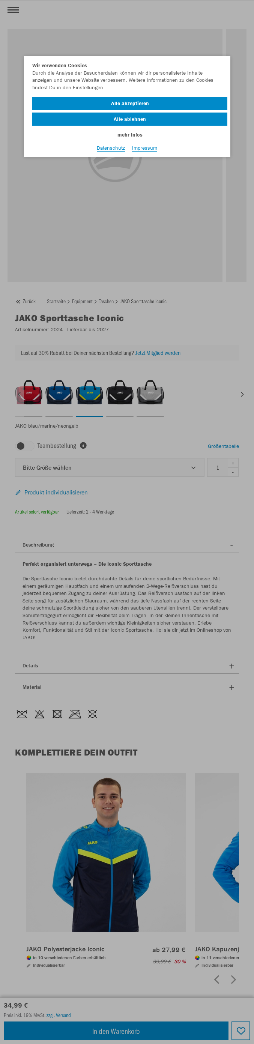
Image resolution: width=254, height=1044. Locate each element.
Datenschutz (111, 147)
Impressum (144, 147)
